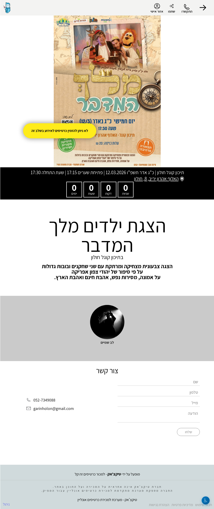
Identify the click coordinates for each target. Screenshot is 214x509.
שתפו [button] (171, 11)
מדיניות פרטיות (182, 504)
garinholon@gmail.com (53, 408)
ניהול (6, 504)
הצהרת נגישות (159, 504)
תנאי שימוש (203, 504)
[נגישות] (205, 500)
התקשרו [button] (186, 11)
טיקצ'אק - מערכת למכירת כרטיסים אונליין (107, 499)
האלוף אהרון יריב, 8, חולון (159, 179)
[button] (202, 8)
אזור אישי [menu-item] (156, 8)
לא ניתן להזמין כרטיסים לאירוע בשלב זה (59, 130)
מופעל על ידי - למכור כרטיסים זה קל (107, 474)
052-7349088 (44, 400)
